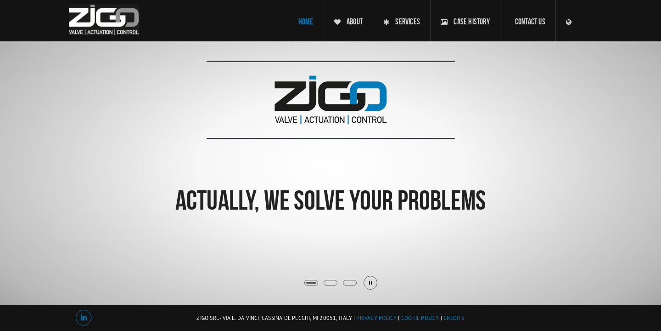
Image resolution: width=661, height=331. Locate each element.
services (401, 21)
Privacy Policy (376, 318)
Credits (453, 318)
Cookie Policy (420, 318)
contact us (530, 21)
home (306, 21)
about (348, 21)
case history (465, 21)
